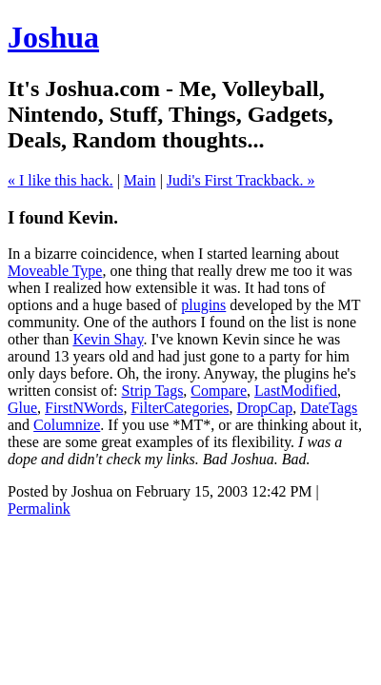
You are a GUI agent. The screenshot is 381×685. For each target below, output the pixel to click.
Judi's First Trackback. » (241, 180)
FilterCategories (179, 408)
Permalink (39, 508)
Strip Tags (153, 390)
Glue (22, 408)
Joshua (53, 37)
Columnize (66, 425)
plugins (203, 305)
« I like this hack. (60, 180)
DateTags (328, 408)
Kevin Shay (107, 339)
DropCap (264, 408)
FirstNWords (84, 408)
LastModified (295, 390)
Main (140, 180)
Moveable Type (55, 271)
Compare (218, 390)
